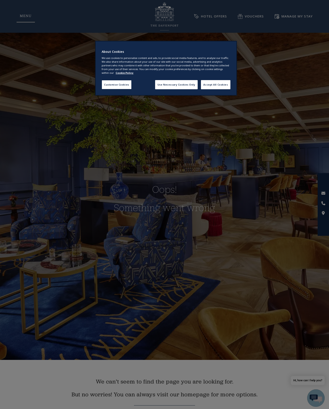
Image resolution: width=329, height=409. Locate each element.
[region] (166, 68)
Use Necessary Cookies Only (176, 84)
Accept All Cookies (215, 84)
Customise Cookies (116, 84)
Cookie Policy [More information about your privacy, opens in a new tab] (125, 72)
